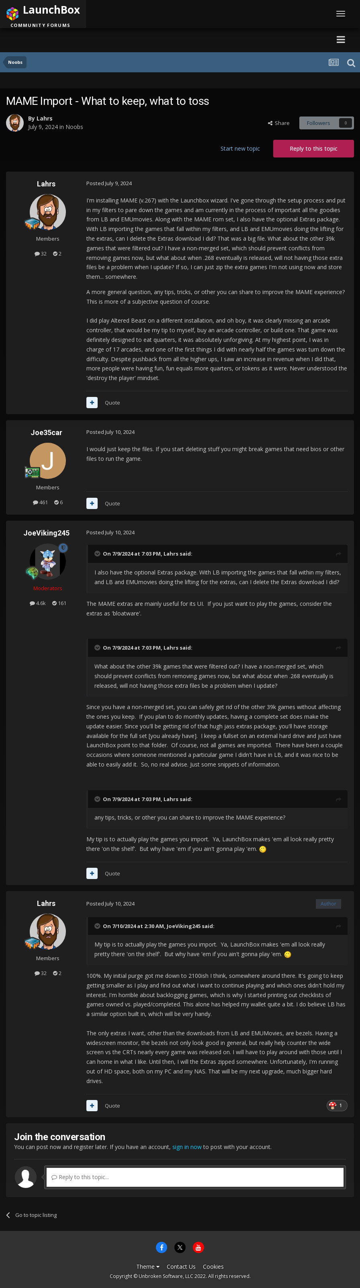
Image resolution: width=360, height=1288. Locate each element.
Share (279, 123)
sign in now (187, 1147)
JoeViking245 (46, 533)
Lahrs (45, 118)
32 (41, 253)
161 (59, 603)
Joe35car (46, 432)
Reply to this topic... (80, 1177)
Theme (148, 1266)
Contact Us (181, 1266)
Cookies (213, 1266)
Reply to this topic (314, 148)
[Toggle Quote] (98, 553)
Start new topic (240, 148)
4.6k (38, 603)
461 (40, 502)
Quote (112, 402)
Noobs (74, 127)
